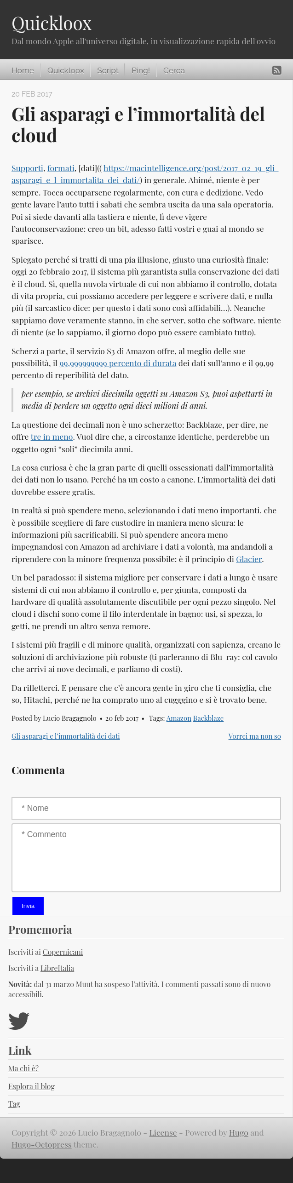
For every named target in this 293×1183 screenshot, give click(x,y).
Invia (28, 905)
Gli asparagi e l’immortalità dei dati (65, 736)
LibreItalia (57, 968)
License (163, 1132)
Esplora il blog (31, 1086)
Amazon (179, 718)
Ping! (141, 70)
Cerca (174, 70)
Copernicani (63, 952)
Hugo (238, 1132)
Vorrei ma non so (255, 736)
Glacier (249, 558)
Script (107, 70)
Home (22, 70)
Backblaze (208, 718)
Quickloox (51, 22)
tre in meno (52, 436)
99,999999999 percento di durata (118, 362)
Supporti (27, 167)
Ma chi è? (23, 1068)
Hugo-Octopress (41, 1144)
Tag (14, 1103)
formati (61, 167)
